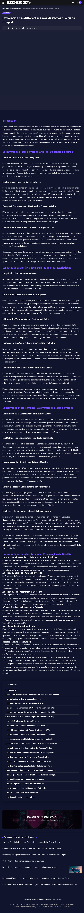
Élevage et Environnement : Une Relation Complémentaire (33, 708)
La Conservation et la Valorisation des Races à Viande (31, 739)
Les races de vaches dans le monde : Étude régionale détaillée (31, 770)
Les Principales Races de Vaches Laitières (27, 703)
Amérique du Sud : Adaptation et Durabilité (27, 784)
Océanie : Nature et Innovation (22, 797)
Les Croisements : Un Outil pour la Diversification (29, 757)
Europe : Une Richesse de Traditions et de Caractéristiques (33, 775)
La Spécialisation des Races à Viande (24, 721)
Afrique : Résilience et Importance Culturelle (28, 788)
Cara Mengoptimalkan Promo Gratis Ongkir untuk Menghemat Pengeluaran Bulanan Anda (39, 884)
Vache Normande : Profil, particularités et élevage (23, 861)
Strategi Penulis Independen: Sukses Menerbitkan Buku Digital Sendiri (31, 842)
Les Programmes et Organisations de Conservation (30, 761)
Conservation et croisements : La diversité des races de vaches (33, 743)
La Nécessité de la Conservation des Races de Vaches (31, 748)
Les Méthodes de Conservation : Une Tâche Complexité (32, 752)
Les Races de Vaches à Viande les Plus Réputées (29, 726)
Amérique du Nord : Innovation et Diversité (27, 779)
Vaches (6, 13)
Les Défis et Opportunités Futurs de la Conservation (31, 766)
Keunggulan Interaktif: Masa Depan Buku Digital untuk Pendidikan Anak (31, 848)
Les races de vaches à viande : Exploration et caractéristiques (31, 717)
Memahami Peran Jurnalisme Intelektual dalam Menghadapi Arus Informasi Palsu (35, 878)
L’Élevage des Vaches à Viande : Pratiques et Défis (30, 730)
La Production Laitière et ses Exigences (25, 699)
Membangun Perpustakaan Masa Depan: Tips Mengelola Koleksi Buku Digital (34, 854)
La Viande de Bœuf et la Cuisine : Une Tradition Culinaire (32, 735)
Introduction (12, 690)
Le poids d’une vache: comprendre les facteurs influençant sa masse (30, 867)
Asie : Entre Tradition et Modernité (24, 793)
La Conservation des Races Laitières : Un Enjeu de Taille (32, 712)
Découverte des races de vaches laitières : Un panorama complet (33, 694)
